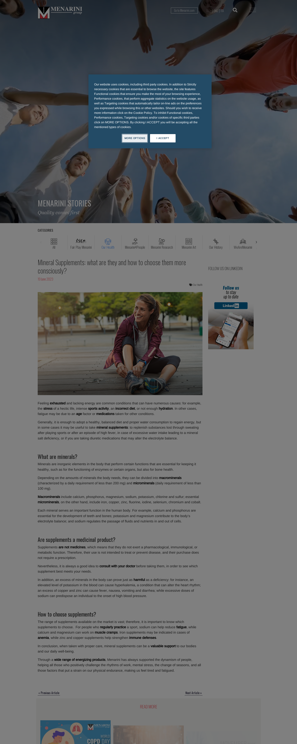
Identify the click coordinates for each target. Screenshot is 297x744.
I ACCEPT (162, 138)
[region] (150, 111)
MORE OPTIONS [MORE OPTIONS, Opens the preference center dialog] (134, 138)
